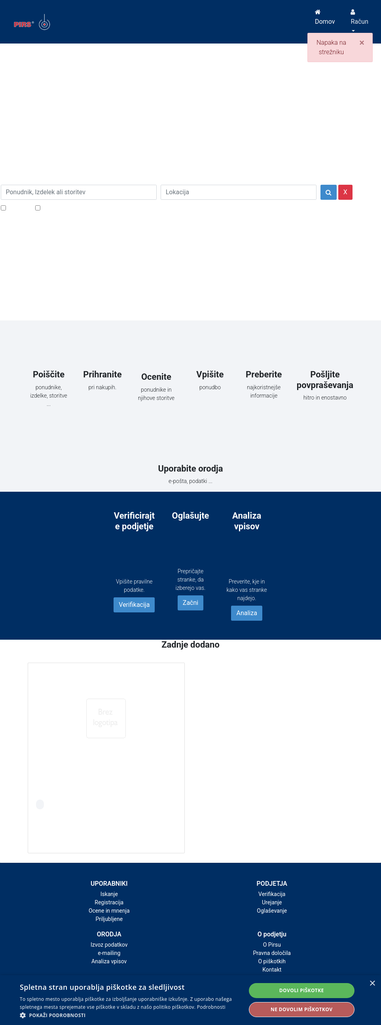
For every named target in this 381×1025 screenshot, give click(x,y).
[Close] (361, 42)
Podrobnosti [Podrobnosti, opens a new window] (211, 1007)
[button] (129, 1015)
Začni (190, 602)
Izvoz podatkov (109, 945)
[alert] (190, 1000)
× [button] (372, 984)
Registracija (109, 902)
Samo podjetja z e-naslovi (77, 207)
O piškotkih (272, 961)
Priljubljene (109, 919)
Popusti (18, 207)
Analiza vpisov (109, 961)
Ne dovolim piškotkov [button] (301, 1009)
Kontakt (271, 969)
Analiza (246, 613)
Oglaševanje (272, 911)
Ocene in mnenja (109, 911)
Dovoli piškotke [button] (301, 990)
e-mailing (109, 953)
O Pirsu (272, 945)
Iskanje (109, 894)
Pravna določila (272, 953)
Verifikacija (134, 604)
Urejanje (272, 902)
